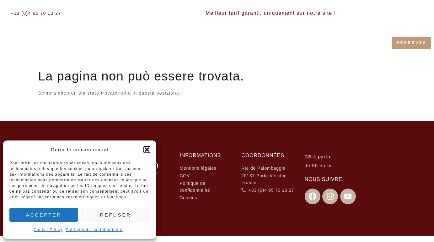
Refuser (115, 214)
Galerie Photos (352, 38)
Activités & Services (282, 38)
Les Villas (216, 38)
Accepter (44, 214)
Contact (243, 49)
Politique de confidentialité (94, 230)
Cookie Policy (48, 230)
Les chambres (158, 38)
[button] (147, 149)
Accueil (107, 38)
